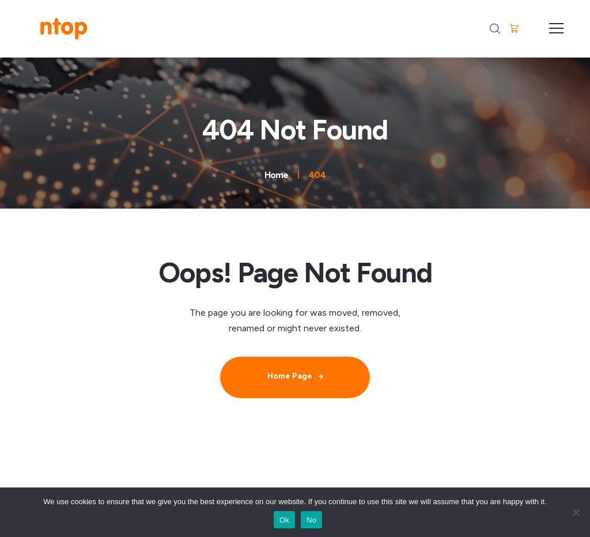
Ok (284, 520)
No (311, 520)
